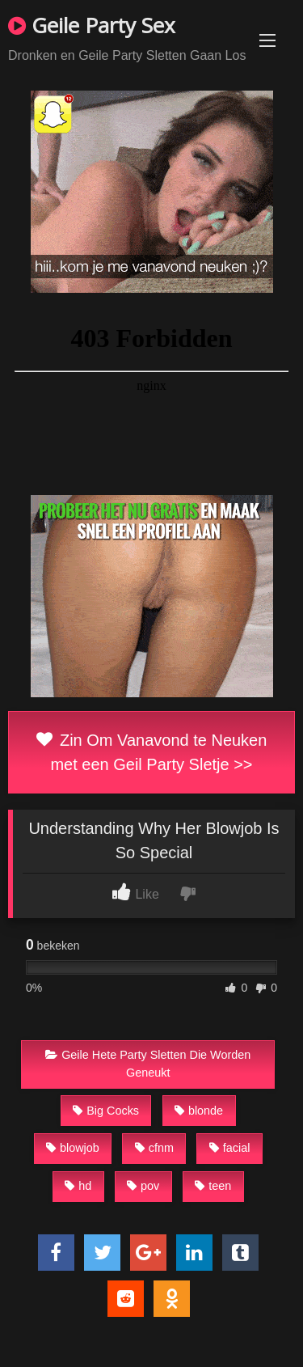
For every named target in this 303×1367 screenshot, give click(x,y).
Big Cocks (106, 1110)
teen (213, 1185)
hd (78, 1185)
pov (143, 1185)
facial (229, 1147)
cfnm (154, 1147)
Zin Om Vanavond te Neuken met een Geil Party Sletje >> (151, 752)
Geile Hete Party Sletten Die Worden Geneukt (147, 1063)
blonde (199, 1110)
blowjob (72, 1147)
